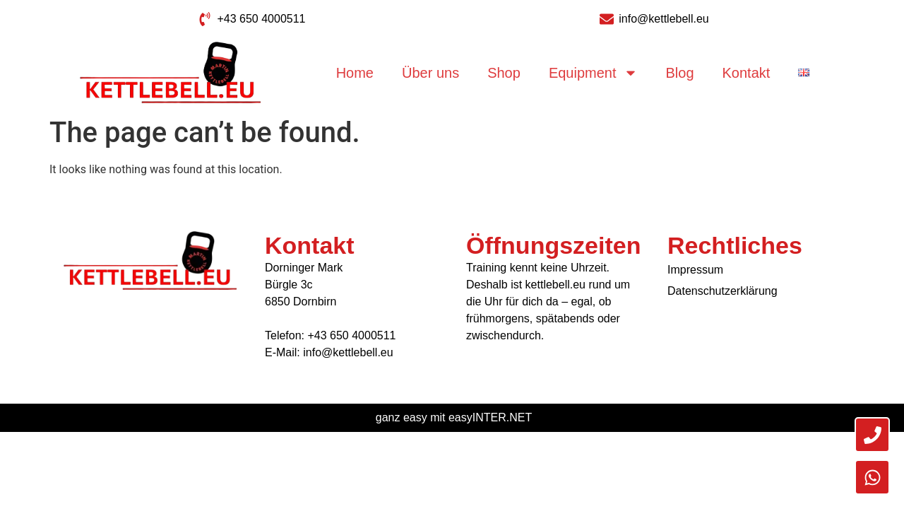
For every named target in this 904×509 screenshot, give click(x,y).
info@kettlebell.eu (348, 352)
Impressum (695, 270)
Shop (504, 73)
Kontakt (746, 73)
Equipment (593, 73)
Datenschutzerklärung (722, 291)
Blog (680, 73)
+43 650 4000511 (351, 335)
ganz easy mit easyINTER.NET (454, 417)
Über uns (430, 73)
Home (355, 73)
